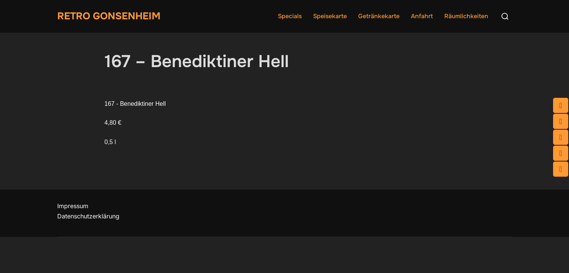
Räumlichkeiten (466, 16)
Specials (290, 16)
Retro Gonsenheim (108, 16)
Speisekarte (330, 16)
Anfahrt (422, 16)
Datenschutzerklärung (88, 216)
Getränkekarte (379, 16)
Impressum (72, 206)
